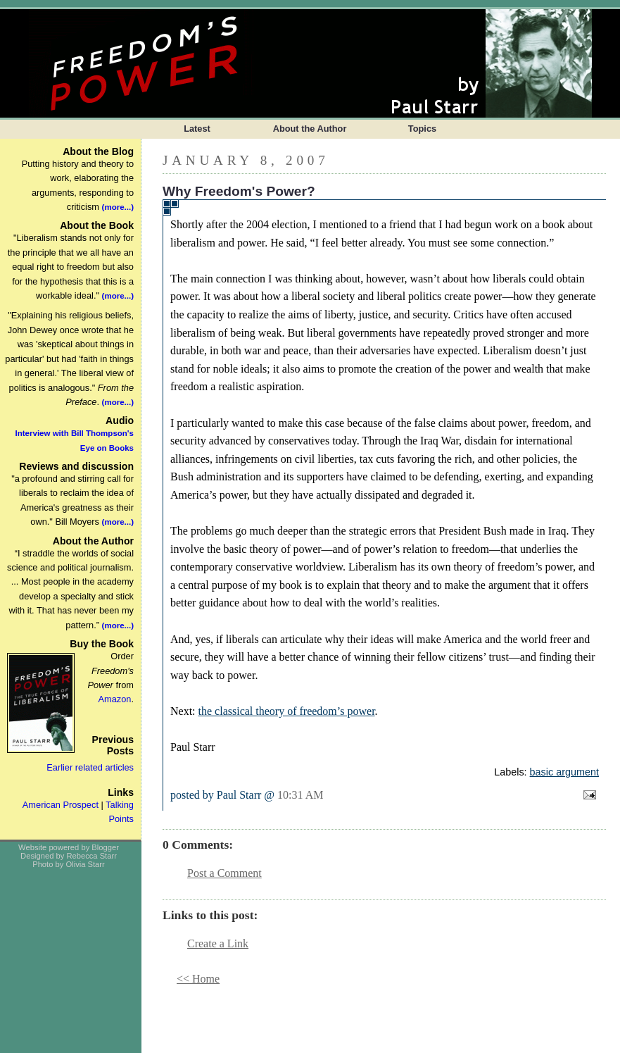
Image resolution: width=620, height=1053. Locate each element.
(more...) (118, 207)
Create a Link (217, 943)
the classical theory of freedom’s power (286, 711)
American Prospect (61, 804)
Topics (422, 128)
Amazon (114, 699)
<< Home (198, 979)
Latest (197, 128)
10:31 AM (300, 795)
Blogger (105, 847)
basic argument (564, 772)
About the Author (310, 128)
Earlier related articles (90, 767)
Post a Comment (224, 873)
